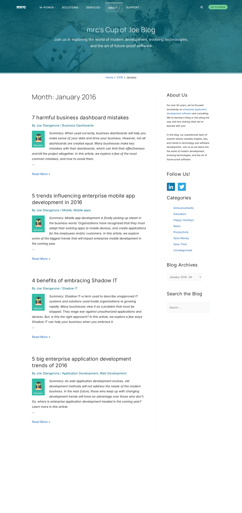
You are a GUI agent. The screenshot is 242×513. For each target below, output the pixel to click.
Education (179, 214)
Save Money (181, 238)
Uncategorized (182, 250)
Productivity (181, 232)
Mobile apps (82, 210)
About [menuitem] (114, 8)
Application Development (80, 373)
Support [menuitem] (134, 7)
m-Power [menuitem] (48, 7)
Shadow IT (70, 288)
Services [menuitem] (94, 7)
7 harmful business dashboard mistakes (80, 117)
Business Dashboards (78, 125)
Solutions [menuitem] (71, 7)
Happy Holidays (183, 220)
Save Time (180, 244)
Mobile (67, 210)
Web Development (113, 373)
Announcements (183, 208)
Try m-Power (218, 7)
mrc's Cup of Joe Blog (121, 29)
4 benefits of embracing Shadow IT (74, 280)
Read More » (41, 174)
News (176, 226)
